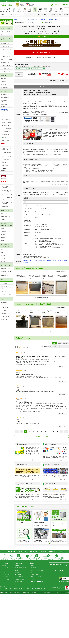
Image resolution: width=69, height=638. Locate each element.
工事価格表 (4, 572)
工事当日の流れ (4, 87)
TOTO (2, 249)
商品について (4, 213)
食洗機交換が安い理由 (5, 71)
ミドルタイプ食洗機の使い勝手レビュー (52, 130)
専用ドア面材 (5, 206)
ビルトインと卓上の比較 (6, 294)
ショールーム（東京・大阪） (37, 570)
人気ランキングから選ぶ (6, 94)
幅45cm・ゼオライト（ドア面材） (6, 187)
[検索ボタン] (52, 5)
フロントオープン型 (6, 128)
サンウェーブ (4, 261)
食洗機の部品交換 (4, 275)
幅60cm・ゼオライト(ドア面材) (7, 198)
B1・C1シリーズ (5, 125)
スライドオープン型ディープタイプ (6, 153)
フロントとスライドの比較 (6, 59)
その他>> (66, 9)
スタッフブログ (4, 237)
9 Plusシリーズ (5, 113)
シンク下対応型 (5, 159)
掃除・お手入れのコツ (5, 286)
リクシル (3, 255)
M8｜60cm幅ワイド (6, 131)
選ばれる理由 (34, 567)
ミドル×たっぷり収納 (6, 122)
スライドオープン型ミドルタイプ (6, 149)
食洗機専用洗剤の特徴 (5, 289)
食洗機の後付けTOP (5, 62)
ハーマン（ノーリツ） (7, 316)
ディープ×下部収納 (6, 119)
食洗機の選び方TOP (5, 43)
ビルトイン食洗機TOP (5, 31)
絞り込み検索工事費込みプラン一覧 (5, 105)
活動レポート (34, 579)
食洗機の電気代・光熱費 (6, 292)
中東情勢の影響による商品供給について (25, 22)
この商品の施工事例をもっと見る (40, 297)
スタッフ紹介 (34, 572)
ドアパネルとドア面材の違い (6, 52)
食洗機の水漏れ (4, 319)
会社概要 (33, 565)
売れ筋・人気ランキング (20, 567)
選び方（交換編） (6, 46)
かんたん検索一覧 (19, 576)
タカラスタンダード (5, 258)
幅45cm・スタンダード (7, 194)
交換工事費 (3, 78)
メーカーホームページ (28, 254)
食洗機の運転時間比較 (5, 283)
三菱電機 (4, 313)
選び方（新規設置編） (7, 49)
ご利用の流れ (5, 565)
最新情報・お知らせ (19, 565)
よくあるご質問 (5, 579)
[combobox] (45, 5)
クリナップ (3, 252)
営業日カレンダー (6, 581)
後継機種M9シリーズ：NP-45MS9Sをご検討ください (41, 57)
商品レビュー (4, 240)
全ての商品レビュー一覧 (40, 436)
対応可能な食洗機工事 (5, 56)
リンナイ (4, 310)
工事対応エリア (4, 81)
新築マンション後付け (7, 65)
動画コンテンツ (4, 228)
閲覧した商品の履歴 (19, 579)
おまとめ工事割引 (6, 574)
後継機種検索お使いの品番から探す (5, 101)
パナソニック (5, 307)
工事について (4, 219)
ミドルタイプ (5, 173)
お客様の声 (3, 231)
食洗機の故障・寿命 (5, 302)
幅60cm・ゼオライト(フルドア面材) (7, 203)
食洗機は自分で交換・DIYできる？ (6, 272)
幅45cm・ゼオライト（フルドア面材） (6, 191)
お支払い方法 (5, 576)
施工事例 (3, 234)
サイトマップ (4, 34)
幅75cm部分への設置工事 (6, 68)
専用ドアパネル (5, 140)
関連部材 (4, 137)
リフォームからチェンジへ (37, 576)
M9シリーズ (4, 116)
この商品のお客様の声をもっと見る (40, 331)
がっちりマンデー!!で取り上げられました (53, 22)
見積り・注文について (5, 216)
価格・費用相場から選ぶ (6, 97)
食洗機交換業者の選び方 (6, 268)
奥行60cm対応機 (5, 134)
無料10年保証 (4, 84)
